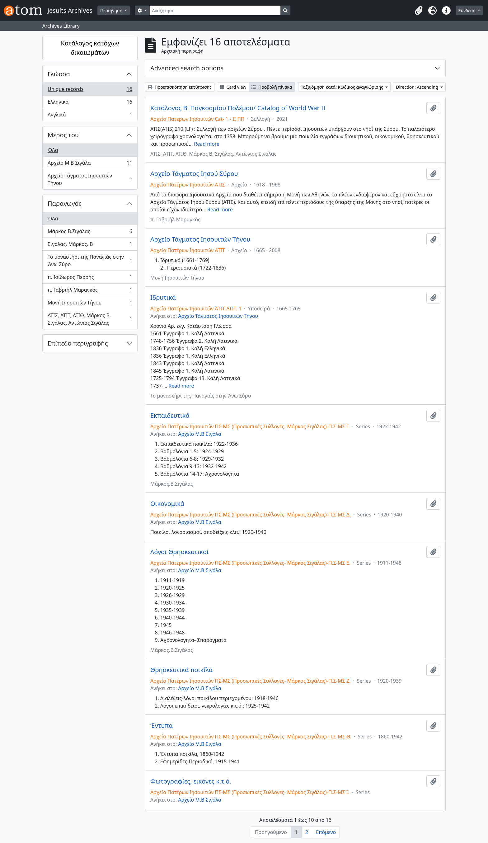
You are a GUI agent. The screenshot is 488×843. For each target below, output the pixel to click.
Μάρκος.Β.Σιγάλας (89, 233)
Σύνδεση (467, 10)
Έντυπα (161, 725)
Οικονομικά (167, 503)
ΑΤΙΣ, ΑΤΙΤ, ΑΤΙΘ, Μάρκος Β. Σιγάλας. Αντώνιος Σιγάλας (89, 319)
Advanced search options (186, 68)
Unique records (89, 90)
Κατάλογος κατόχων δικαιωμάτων (90, 48)
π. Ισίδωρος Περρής (89, 278)
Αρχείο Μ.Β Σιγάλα (89, 164)
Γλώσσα (59, 74)
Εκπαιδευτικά (170, 415)
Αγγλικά (89, 116)
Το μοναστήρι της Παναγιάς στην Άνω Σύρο (89, 260)
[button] (419, 10)
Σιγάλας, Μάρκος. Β (89, 245)
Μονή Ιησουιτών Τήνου (89, 304)
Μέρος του (63, 135)
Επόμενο (326, 832)
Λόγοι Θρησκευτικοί (179, 552)
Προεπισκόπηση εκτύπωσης (180, 87)
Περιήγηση (112, 10)
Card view (233, 87)
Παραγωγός (65, 203)
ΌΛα (53, 150)
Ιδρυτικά (163, 297)
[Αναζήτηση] (215, 10)
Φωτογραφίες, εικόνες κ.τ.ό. (190, 781)
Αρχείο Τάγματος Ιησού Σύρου (194, 173)
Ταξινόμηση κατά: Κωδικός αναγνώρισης (342, 87)
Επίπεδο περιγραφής (78, 343)
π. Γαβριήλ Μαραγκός (89, 291)
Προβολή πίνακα (271, 87)
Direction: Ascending (417, 87)
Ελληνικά (89, 103)
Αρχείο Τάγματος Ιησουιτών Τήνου (89, 179)
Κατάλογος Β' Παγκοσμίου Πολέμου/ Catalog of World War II (238, 108)
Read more (206, 143)
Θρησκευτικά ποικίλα (181, 670)
